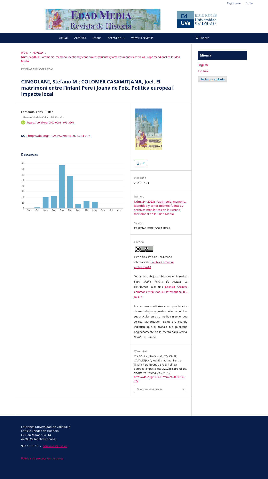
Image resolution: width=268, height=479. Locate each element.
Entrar (249, 3)
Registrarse (234, 3)
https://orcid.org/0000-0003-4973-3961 (50, 122)
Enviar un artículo (212, 79)
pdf (142, 163)
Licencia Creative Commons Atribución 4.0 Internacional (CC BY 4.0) (160, 292)
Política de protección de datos (42, 458)
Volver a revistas (142, 38)
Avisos (97, 38)
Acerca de (115, 38)
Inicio (24, 53)
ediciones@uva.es (55, 446)
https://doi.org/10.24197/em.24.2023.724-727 (59, 136)
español (203, 71)
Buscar (202, 38)
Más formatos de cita (150, 389)
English (203, 65)
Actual (63, 38)
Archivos (80, 38)
